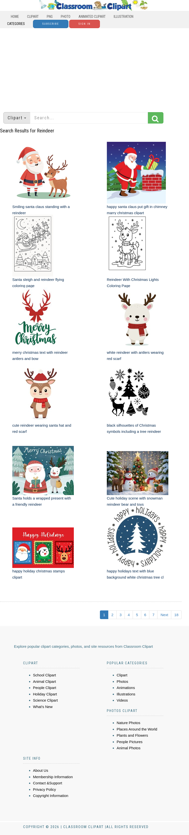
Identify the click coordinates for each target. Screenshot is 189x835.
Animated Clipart (92, 17)
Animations (126, 688)
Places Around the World (137, 729)
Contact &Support (47, 783)
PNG (50, 17)
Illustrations (126, 694)
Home (15, 17)
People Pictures (129, 742)
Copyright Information (50, 795)
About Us (40, 770)
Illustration (123, 17)
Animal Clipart (44, 681)
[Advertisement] (94, 67)
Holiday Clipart (45, 694)
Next (164, 615)
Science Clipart (45, 700)
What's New (43, 707)
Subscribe (50, 23)
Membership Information (53, 777)
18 (176, 615)
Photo (65, 17)
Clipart (33, 17)
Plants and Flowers (132, 735)
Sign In (85, 23)
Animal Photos (129, 748)
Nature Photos (128, 723)
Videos (122, 700)
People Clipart (44, 688)
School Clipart (44, 675)
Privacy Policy (44, 789)
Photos (122, 681)
